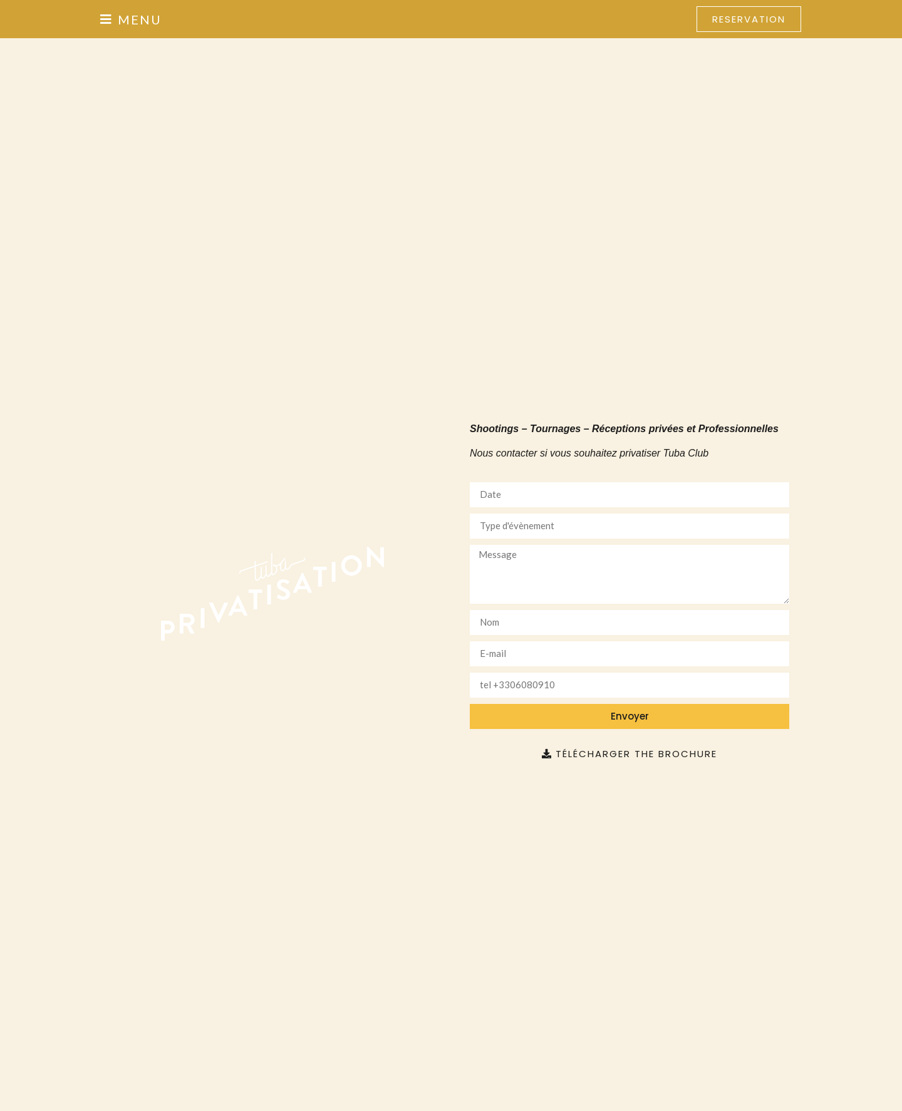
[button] (131, 19)
